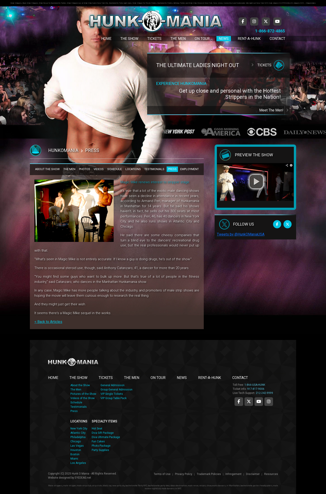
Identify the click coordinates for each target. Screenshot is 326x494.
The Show (129, 38)
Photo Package (101, 445)
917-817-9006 (255, 388)
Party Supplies (100, 450)
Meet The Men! (274, 110)
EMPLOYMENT (189, 169)
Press (74, 411)
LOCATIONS (133, 169)
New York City (78, 428)
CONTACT (240, 378)
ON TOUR (158, 378)
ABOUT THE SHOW (47, 169)
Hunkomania (63, 150)
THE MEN (69, 169)
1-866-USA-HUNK (254, 384)
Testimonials (78, 406)
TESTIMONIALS (154, 169)
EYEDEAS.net (83, 477)
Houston (75, 450)
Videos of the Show (82, 398)
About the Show (80, 385)
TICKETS (106, 378)
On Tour (202, 38)
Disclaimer (253, 474)
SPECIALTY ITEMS (104, 421)
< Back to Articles (48, 322)
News (224, 38)
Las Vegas (77, 445)
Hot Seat (97, 428)
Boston (74, 454)
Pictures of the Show (83, 393)
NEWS (182, 378)
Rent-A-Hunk (249, 38)
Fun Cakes (98, 441)
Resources (271, 474)
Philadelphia (78, 437)
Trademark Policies (209, 474)
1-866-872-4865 (270, 31)
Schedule (76, 402)
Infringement (233, 474)
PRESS (172, 169)
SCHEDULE (114, 169)
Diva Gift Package (103, 432)
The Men (178, 38)
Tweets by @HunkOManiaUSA (240, 234)
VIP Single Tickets (112, 393)
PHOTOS (84, 169)
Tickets (154, 38)
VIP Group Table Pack (114, 398)
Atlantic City (78, 432)
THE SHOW (78, 378)
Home (106, 38)
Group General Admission (116, 389)
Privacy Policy (183, 474)
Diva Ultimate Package (106, 437)
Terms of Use (162, 474)
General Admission (113, 385)
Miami (74, 458)
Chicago (75, 441)
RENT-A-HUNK (209, 378)
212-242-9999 (264, 393)
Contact (277, 38)
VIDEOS (99, 169)
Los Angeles (78, 463)
